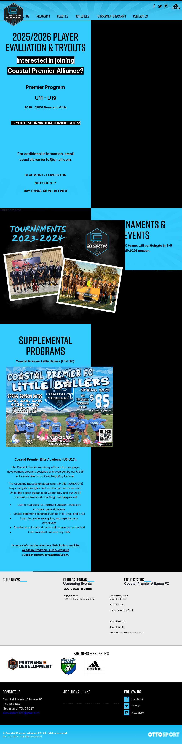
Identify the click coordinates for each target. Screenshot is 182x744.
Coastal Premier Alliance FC (146, 583)
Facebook (133, 699)
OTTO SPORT (13, 736)
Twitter (132, 706)
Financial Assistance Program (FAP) (84, 700)
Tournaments (10, 210)
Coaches (62, 16)
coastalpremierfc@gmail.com (46, 555)
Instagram (134, 712)
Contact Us (140, 16)
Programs (43, 16)
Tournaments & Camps (111, 16)
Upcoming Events (77, 583)
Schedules (82, 16)
